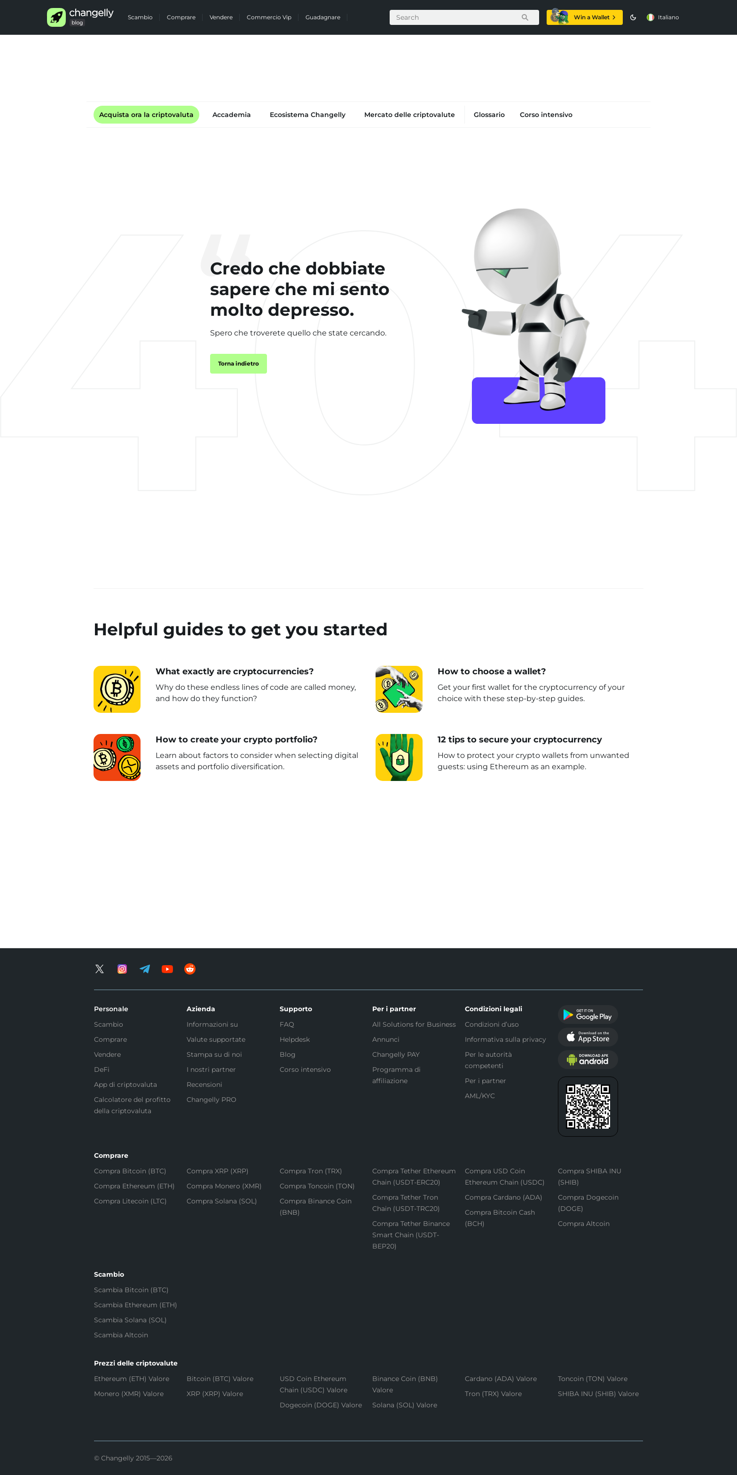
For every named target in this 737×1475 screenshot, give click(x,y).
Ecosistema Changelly (307, 114)
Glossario (489, 114)
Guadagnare (323, 17)
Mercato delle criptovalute (409, 114)
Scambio (140, 17)
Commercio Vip (269, 17)
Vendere (221, 17)
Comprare (181, 17)
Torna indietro (238, 363)
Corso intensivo (546, 114)
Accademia (231, 114)
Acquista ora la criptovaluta (146, 114)
